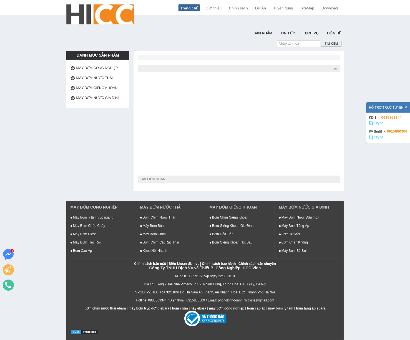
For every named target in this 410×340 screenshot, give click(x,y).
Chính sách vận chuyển (257, 264)
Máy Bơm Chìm (153, 234)
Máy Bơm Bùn (152, 226)
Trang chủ (189, 8)
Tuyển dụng (283, 8)
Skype (376, 123)
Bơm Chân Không (293, 242)
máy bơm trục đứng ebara (149, 308)
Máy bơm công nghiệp (97, 68)
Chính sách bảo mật (150, 264)
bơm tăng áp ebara (310, 308)
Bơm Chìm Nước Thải (157, 217)
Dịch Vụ (311, 33)
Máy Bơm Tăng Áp (294, 226)
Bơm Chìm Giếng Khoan (229, 217)
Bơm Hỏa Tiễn (221, 234)
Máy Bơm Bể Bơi (293, 251)
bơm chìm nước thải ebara (105, 308)
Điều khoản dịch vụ (184, 264)
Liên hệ (334, 33)
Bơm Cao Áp (81, 251)
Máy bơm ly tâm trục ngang (92, 217)
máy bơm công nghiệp (226, 308)
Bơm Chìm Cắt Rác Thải (159, 242)
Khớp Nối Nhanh (153, 251)
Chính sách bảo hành (219, 264)
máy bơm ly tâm (280, 308)
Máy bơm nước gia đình (98, 98)
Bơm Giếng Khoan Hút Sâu (231, 242)
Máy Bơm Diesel (84, 234)
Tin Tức (288, 33)
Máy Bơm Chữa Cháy (88, 226)
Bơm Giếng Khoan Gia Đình (232, 226)
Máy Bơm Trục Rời (86, 242)
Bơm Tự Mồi (289, 234)
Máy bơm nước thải (94, 78)
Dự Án (260, 8)
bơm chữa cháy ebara (189, 308)
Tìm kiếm (331, 43)
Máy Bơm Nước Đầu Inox (299, 217)
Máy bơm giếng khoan (97, 88)
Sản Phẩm (262, 33)
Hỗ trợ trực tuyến (388, 107)
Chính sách (238, 8)
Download (329, 8)
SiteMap (307, 8)
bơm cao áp (256, 308)
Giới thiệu (214, 8)
